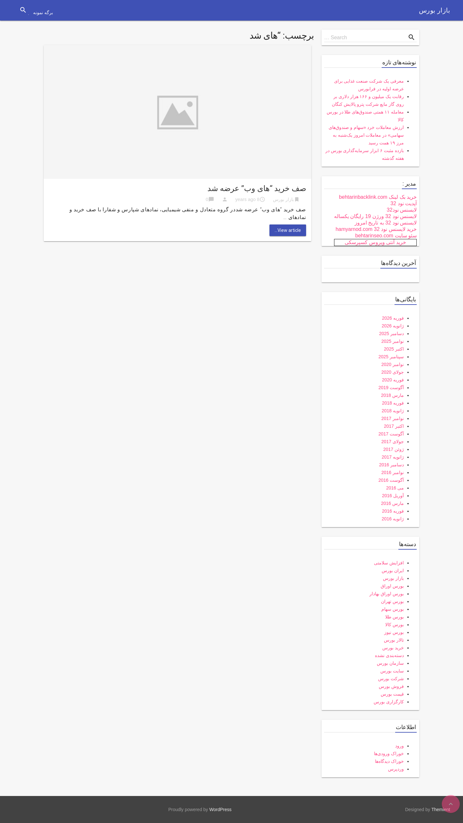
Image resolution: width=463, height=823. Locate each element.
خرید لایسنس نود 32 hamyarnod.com (376, 229)
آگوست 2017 (391, 433)
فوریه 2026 (393, 318)
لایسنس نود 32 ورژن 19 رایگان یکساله (375, 216)
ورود (399, 745)
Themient (440, 809)
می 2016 (395, 487)
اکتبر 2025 (394, 349)
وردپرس (396, 769)
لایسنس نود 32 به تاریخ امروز (386, 222)
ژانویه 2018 (393, 410)
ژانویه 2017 (393, 457)
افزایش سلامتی (389, 562)
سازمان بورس (390, 663)
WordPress (220, 809)
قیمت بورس (392, 694)
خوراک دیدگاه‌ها (389, 761)
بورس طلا (394, 616)
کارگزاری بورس (389, 701)
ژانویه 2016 (393, 518)
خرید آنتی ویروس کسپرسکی (375, 242)
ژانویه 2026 (393, 325)
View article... (287, 230)
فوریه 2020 (393, 379)
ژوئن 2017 (393, 449)
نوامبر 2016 (392, 472)
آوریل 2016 (393, 495)
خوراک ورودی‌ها (389, 753)
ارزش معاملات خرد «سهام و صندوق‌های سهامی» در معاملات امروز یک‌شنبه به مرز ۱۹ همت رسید (366, 135)
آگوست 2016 (391, 480)
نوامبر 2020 (392, 364)
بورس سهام (392, 609)
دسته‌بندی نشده (389, 655)
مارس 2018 (392, 395)
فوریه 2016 (393, 511)
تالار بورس (394, 640)
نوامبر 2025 (392, 341)
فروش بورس (391, 686)
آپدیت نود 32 (403, 203)
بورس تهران (392, 601)
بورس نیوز (394, 632)
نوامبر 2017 (392, 418)
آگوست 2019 (391, 387)
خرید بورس (393, 647)
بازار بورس (434, 10)
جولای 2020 (392, 372)
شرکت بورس (391, 678)
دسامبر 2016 (391, 464)
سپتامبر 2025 (391, 356)
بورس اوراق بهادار (386, 593)
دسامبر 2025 (391, 333)
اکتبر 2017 (394, 426)
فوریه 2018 (393, 403)
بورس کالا (394, 624)
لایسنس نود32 (402, 210)
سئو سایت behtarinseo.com (386, 235)
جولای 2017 (392, 441)
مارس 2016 (392, 503)
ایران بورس (393, 570)
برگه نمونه (43, 12)
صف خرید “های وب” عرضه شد (256, 188)
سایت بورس (392, 670)
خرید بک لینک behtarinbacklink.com (378, 197)
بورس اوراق (392, 586)
